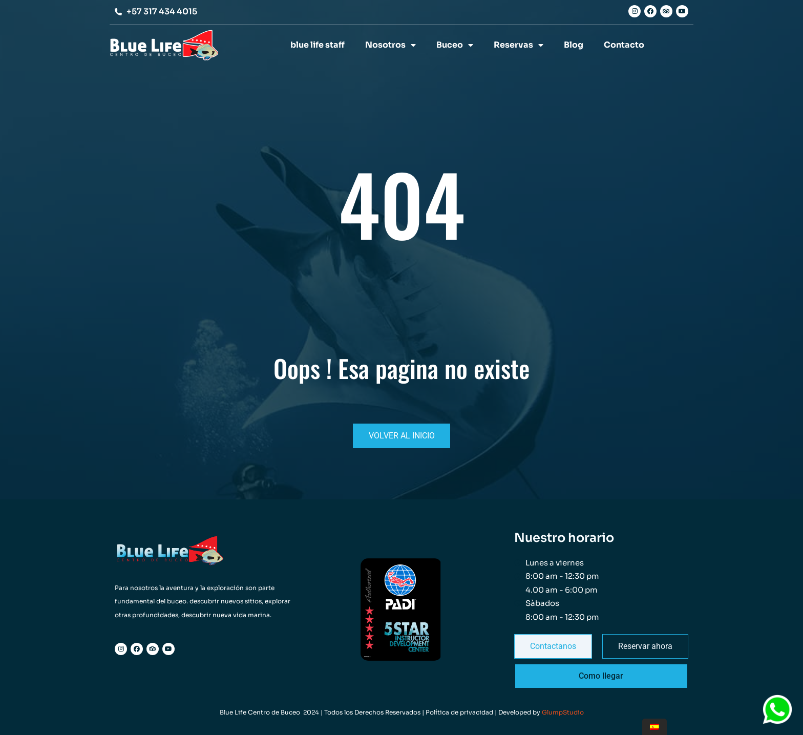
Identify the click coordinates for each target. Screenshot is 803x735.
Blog (573, 44)
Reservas (518, 45)
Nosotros (390, 45)
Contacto (624, 44)
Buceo (454, 45)
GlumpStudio (563, 712)
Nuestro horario (564, 537)
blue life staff (317, 44)
